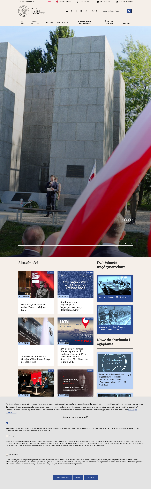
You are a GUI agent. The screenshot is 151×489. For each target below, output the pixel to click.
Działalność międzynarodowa (111, 214)
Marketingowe (13, 454)
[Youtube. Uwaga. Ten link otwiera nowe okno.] (71, 11)
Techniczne (13, 423)
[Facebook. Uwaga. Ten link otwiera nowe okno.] (76, 11)
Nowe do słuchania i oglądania (113, 291)
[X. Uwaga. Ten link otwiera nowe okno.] (81, 11)
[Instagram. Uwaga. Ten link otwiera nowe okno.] (86, 11)
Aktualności (28, 212)
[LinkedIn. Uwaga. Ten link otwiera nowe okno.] (67, 11)
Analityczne (13, 436)
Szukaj (129, 11)
